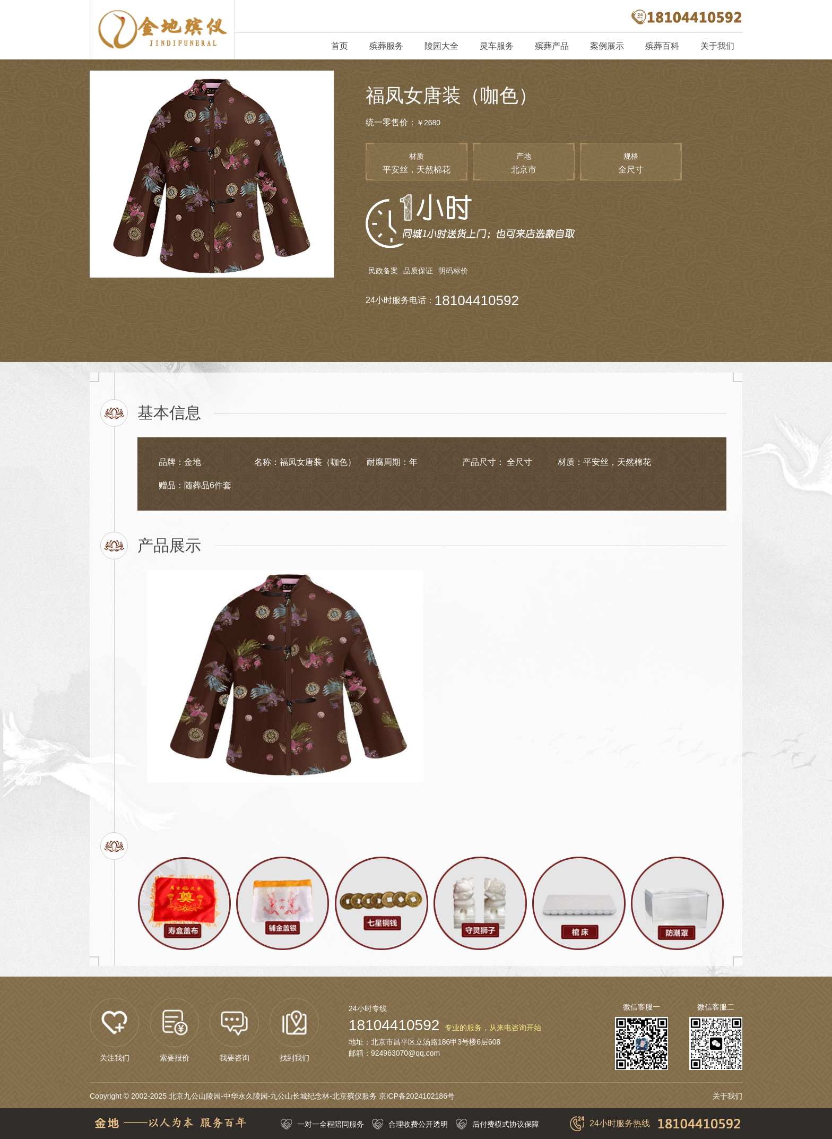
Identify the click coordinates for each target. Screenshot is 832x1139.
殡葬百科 (662, 45)
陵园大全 (441, 45)
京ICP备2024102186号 (417, 1096)
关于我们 (717, 45)
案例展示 (607, 45)
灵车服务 (497, 45)
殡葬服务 (386, 45)
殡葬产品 (552, 45)
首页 (339, 45)
